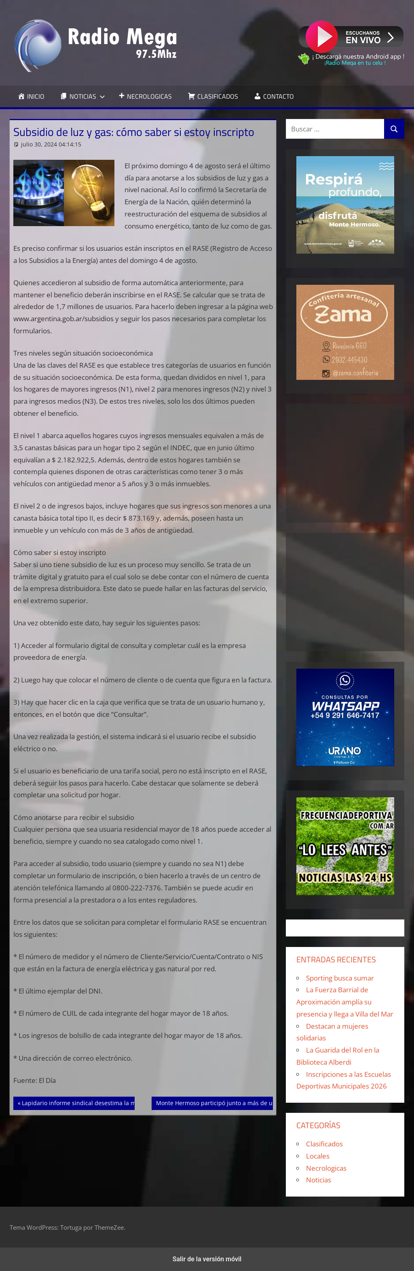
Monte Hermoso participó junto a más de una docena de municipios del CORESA (265, 1102)
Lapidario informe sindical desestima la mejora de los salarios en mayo (118, 1102)
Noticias (318, 1179)
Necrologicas (326, 1168)
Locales (318, 1156)
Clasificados (324, 1143)
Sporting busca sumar (340, 978)
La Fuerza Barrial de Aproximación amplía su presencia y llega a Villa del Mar (344, 1002)
